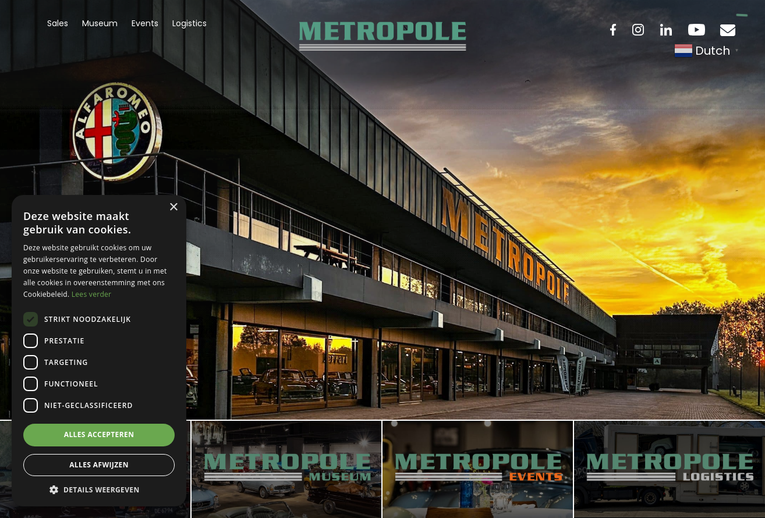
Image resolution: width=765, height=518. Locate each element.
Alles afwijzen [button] (99, 465)
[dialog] (99, 350)
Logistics (189, 23)
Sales (57, 23)
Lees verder (92, 294)
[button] (99, 489)
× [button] (173, 207)
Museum (100, 23)
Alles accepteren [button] (99, 434)
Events (145, 23)
